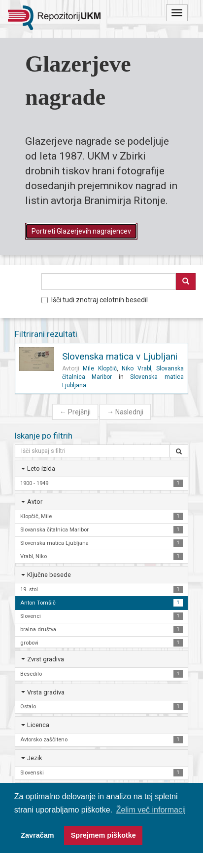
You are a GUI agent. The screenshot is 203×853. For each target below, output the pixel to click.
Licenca (38, 725)
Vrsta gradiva (46, 692)
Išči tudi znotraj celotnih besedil (94, 300)
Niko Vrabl (136, 368)
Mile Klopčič (99, 368)
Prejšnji (75, 412)
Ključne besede (49, 574)
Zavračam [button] (37, 835)
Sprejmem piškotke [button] (103, 835)
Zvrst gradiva (45, 659)
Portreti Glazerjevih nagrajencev (81, 231)
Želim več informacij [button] (151, 810)
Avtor (34, 501)
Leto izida (41, 468)
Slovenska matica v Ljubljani (119, 356)
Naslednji (125, 412)
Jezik (34, 758)
